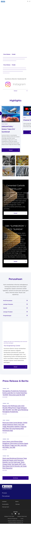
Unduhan (4, 512)
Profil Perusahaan (15, 310)
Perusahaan (6, 507)
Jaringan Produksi (15, 322)
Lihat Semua (24, 51)
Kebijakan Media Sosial (22, 527)
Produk (13, 54)
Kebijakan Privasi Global (9, 527)
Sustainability (5, 515)
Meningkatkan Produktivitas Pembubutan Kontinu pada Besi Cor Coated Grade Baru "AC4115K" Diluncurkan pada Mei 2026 (15, 58)
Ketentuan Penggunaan (12, 529)
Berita (17, 512)
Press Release (6, 54)
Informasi (4, 431)
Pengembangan (15, 327)
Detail (18, 159)
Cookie (22, 529)
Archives (20, 489)
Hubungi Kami (5, 518)
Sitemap (18, 515)
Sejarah (15, 318)
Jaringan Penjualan (15, 314)
